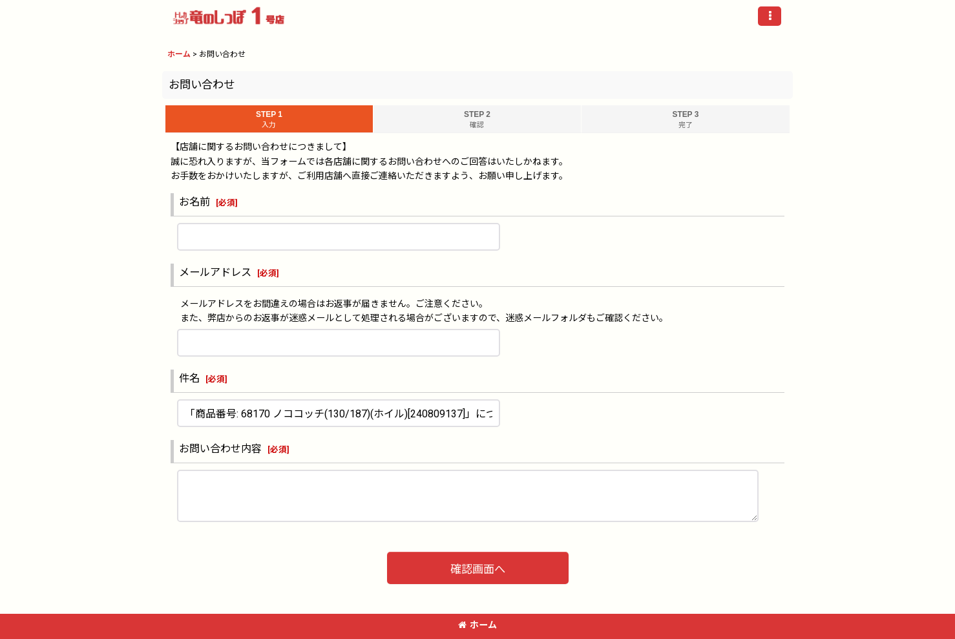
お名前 (194, 202)
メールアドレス (215, 272)
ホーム (477, 625)
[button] (769, 16)
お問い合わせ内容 (220, 449)
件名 (189, 378)
